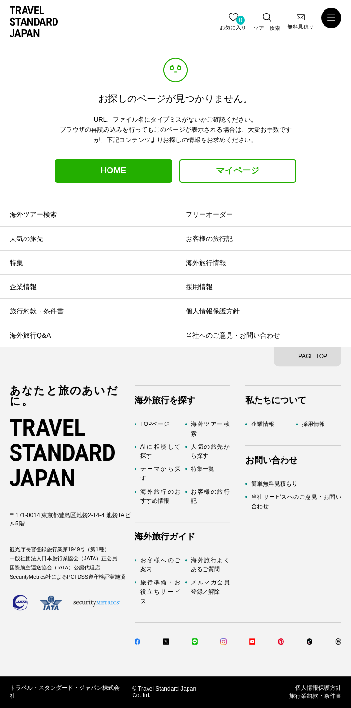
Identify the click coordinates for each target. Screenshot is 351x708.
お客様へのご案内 (160, 565)
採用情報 (313, 424)
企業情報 (262, 424)
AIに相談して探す (160, 451)
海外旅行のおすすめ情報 (160, 496)
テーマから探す (160, 473)
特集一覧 (202, 469)
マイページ (237, 170)
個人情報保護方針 (318, 687)
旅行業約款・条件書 (315, 696)
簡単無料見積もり (274, 484)
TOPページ (154, 424)
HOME (113, 170)
